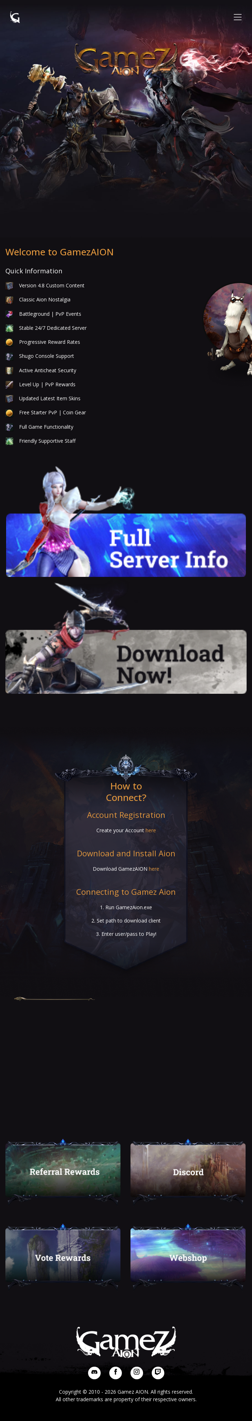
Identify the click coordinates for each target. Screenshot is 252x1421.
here (151, 830)
